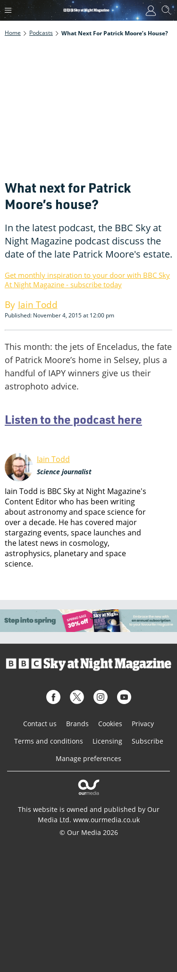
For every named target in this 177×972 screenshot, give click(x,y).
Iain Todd (53, 459)
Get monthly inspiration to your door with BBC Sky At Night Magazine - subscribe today (87, 279)
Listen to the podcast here (73, 419)
